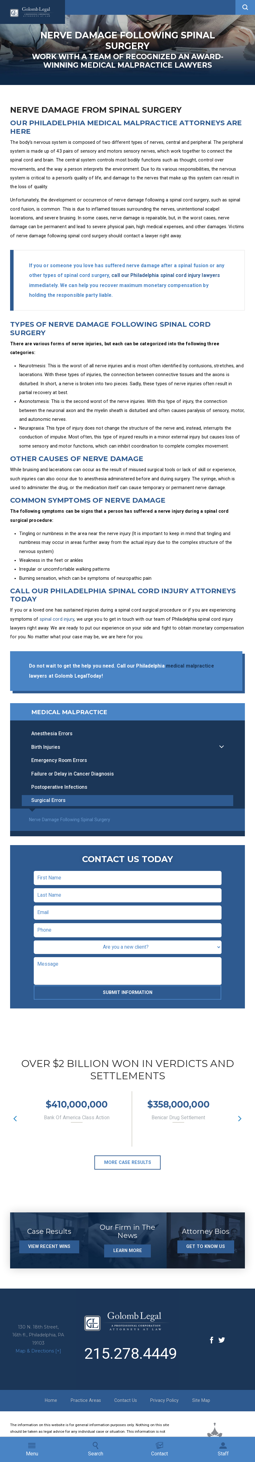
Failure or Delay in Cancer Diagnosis (72, 777)
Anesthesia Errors (52, 737)
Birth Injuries (45, 750)
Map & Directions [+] (38, 1354)
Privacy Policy (164, 1403)
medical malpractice (190, 666)
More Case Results (127, 1165)
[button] (245, 7)
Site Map (201, 1403)
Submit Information (127, 995)
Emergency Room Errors (59, 763)
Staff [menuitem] (223, 1449)
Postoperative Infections (59, 790)
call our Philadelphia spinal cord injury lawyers (165, 275)
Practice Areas (86, 1403)
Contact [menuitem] (159, 1449)
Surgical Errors (48, 803)
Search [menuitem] (95, 1449)
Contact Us (125, 1403)
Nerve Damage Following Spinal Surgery (69, 822)
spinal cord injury (57, 619)
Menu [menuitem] (32, 1449)
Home (51, 1403)
